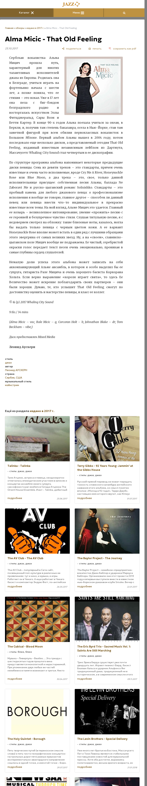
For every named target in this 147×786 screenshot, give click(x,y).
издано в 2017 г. (35, 28)
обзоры (20, 28)
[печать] (95, 48)
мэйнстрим (12, 385)
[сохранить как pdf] (122, 48)
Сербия (10, 377)
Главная (9, 28)
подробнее (15, 498)
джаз (8, 362)
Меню (78, 12)
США (19, 377)
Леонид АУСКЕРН (16, 370)
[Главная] (72, 4)
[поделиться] (71, 48)
